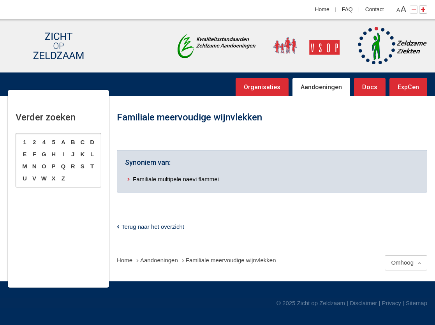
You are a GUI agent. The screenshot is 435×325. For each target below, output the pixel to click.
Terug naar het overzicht (153, 226)
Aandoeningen (321, 87)
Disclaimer (363, 303)
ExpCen (408, 87)
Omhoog (402, 262)
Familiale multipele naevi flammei (176, 179)
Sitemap (416, 303)
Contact (374, 9)
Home (322, 9)
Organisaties (262, 87)
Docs (369, 87)
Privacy (391, 303)
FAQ (347, 9)
